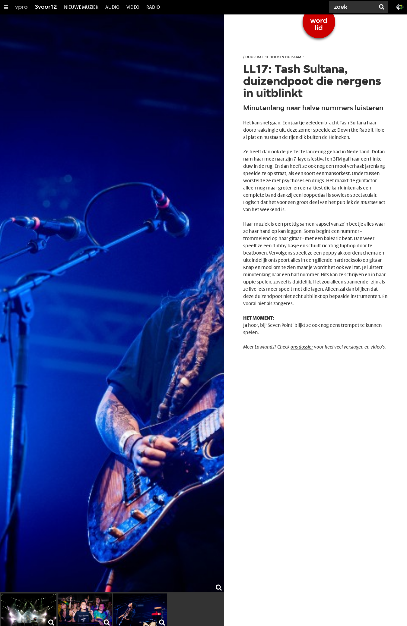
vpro (21, 7)
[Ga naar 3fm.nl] (400, 7)
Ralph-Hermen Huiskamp (280, 56)
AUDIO (112, 7)
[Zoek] (352, 7)
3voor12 (46, 7)
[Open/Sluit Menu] (6, 7)
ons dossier (302, 346)
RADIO (153, 7)
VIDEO (132, 7)
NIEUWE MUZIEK (81, 7)
